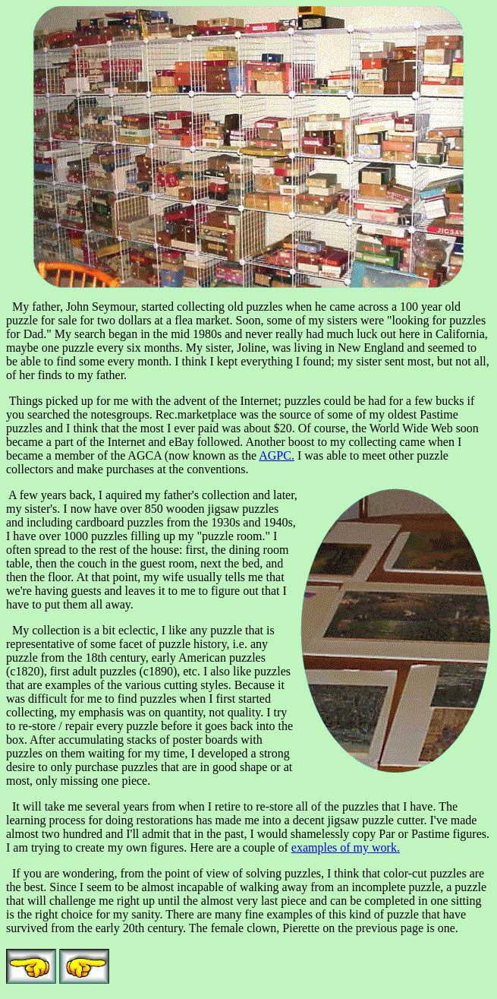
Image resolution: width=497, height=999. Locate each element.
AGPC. (276, 455)
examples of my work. (345, 847)
